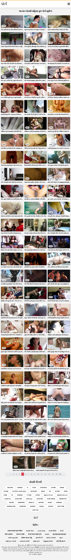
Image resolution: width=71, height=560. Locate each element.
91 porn (29, 495)
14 (52, 474)
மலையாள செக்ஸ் (24, 541)
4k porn (57, 491)
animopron (21, 502)
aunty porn (60, 506)
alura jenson (51, 498)
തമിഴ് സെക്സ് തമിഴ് (13, 537)
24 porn (53, 487)
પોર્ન (30, 554)
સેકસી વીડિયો (52, 531)
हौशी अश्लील (9, 534)
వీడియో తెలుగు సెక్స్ (26, 537)
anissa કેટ (31, 502)
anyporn (41, 502)
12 (45, 474)
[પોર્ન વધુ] (68, 4)
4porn (65, 491)
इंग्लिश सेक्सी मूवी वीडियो (15, 531)
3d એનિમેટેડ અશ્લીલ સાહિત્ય (19, 491)
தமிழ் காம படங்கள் (11, 541)
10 (38, 474)
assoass (50, 506)
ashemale (59, 502)
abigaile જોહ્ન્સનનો (62, 495)
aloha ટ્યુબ (29, 498)
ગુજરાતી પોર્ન (39, 537)
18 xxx (34, 487)
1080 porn (10, 487)
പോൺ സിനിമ (41, 531)
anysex (50, 502)
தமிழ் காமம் (36, 541)
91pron (38, 495)
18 (27, 487)
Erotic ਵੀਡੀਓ (20, 534)
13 (49, 474)
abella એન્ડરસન (48, 495)
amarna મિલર (63, 498)
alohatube (40, 498)
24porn (62, 487)
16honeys (20, 487)
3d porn (6, 491)
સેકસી (61, 531)
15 (56, 474)
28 (60, 474)
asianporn (23, 506)
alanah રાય (7, 498)
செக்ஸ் (47, 534)
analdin (11, 502)
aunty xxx (36, 510)
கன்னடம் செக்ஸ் (51, 537)
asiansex (32, 506)
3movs (43, 491)
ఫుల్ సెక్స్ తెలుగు (60, 541)
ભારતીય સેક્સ (30, 531)
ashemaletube (11, 506)
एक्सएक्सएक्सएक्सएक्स (59, 534)
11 (41, 474)
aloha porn (18, 498)
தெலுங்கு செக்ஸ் (48, 541)
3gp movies (33, 491)
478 (50, 491)
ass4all (41, 506)
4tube (5, 495)
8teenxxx (20, 495)
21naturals (43, 487)
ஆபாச (61, 537)
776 (12, 495)
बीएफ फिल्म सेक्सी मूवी (34, 534)
